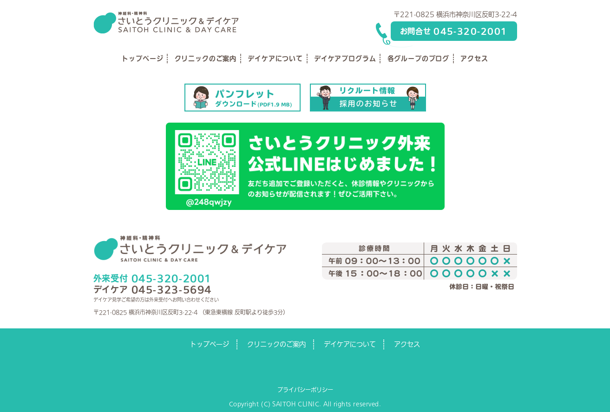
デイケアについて (275, 58)
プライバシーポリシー (305, 389)
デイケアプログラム (345, 58)
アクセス (474, 58)
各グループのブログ (418, 58)
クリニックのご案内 (206, 58)
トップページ (142, 58)
